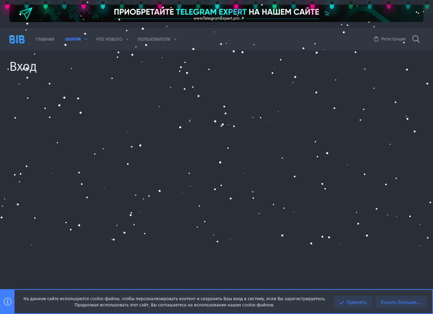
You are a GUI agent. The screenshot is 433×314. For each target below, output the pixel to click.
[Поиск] (416, 39)
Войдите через (123, 233)
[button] (85, 39)
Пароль (131, 141)
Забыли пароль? (168, 150)
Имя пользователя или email (109, 120)
